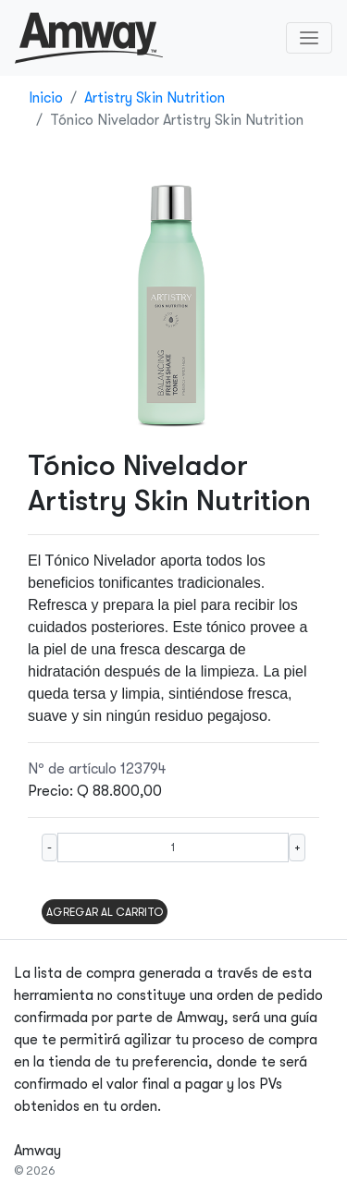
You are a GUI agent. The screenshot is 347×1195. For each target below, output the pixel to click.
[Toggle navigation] (309, 38)
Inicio (46, 98)
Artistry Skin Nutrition (154, 98)
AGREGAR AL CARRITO (104, 912)
